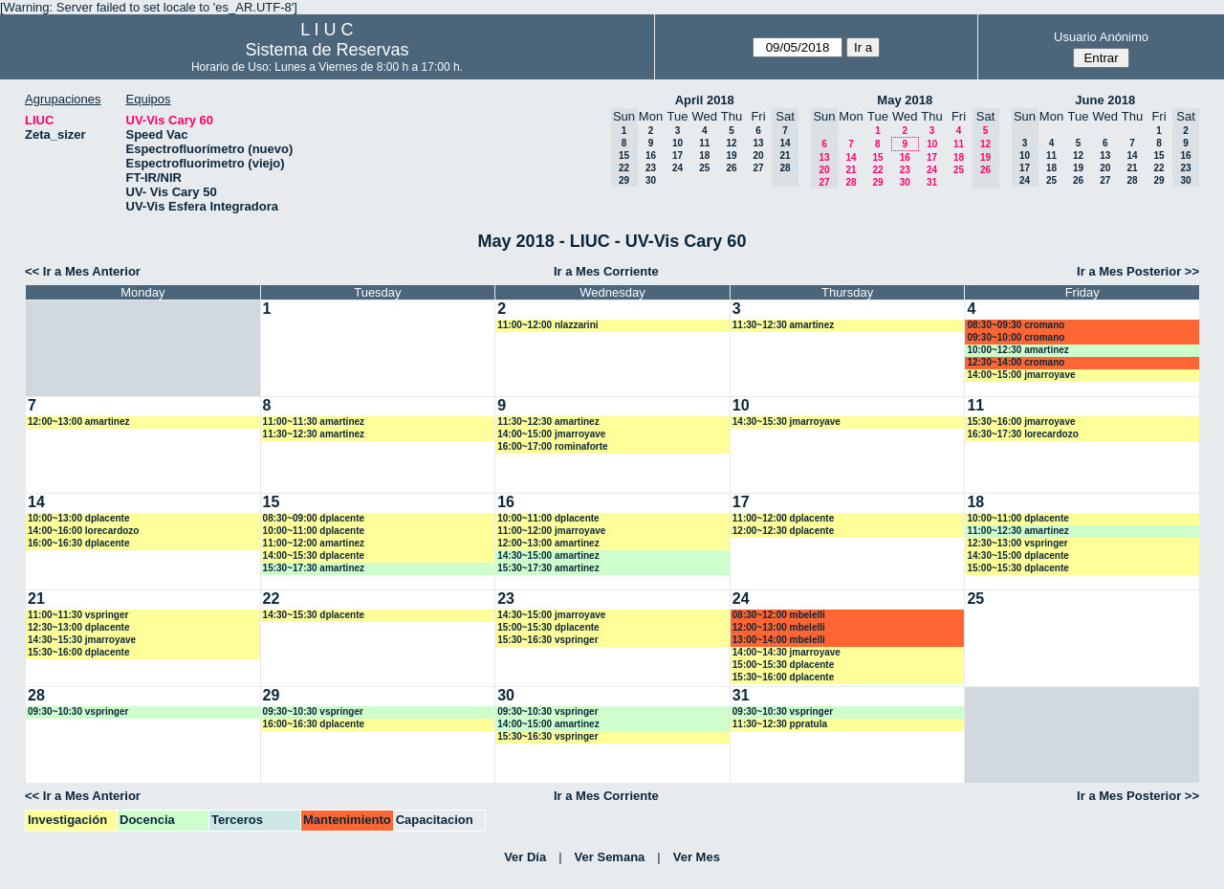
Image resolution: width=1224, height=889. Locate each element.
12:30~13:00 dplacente (78, 627)
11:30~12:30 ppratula (779, 724)
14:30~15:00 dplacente (1017, 555)
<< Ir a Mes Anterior (83, 271)
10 (677, 143)
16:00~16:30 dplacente (78, 543)
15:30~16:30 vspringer (547, 639)
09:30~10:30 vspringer (78, 711)
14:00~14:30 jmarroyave (786, 652)
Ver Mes (696, 857)
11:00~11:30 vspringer (78, 615)
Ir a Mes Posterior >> (1138, 271)
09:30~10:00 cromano (1015, 337)
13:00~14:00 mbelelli (778, 639)
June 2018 (1105, 100)
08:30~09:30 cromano (1015, 325)
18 (704, 155)
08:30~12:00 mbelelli (778, 615)
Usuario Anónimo (1101, 37)
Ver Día (525, 857)
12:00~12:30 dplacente (783, 530)
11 (704, 143)
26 (731, 168)
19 (731, 155)
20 (758, 155)
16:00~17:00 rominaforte (552, 446)
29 (877, 182)
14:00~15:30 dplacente (313, 555)
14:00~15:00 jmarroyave (1021, 374)
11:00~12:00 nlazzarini (547, 325)
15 (877, 157)
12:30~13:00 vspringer (1017, 543)
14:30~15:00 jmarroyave (551, 615)
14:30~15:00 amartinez (548, 555)
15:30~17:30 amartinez (313, 568)
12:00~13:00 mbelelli (778, 627)
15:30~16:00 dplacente (78, 652)
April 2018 (704, 100)
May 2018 (904, 100)
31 (932, 182)
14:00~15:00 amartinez (548, 724)
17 (677, 155)
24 (677, 168)
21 (850, 170)
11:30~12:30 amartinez (783, 325)
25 (704, 168)
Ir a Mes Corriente (606, 271)
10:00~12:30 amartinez (1017, 349)
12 (731, 143)
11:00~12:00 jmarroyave (551, 530)
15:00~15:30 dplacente (1017, 568)
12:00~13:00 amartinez (78, 421)
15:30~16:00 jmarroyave (1021, 421)
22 (877, 170)
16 (650, 155)
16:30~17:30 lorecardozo (1022, 434)
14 (850, 157)
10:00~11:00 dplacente (313, 530)
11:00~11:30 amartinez (313, 421)
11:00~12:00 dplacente (783, 518)
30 (650, 180)
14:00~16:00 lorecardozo (83, 530)
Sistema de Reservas (326, 49)
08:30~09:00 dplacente (313, 518)
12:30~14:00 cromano (1015, 362)
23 (650, 168)
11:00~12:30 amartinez (1017, 530)
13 (758, 143)
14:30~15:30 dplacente (313, 615)
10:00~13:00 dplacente (78, 518)
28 (850, 182)
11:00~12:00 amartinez (313, 543)
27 (758, 168)
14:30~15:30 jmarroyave (786, 421)
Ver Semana (610, 857)
